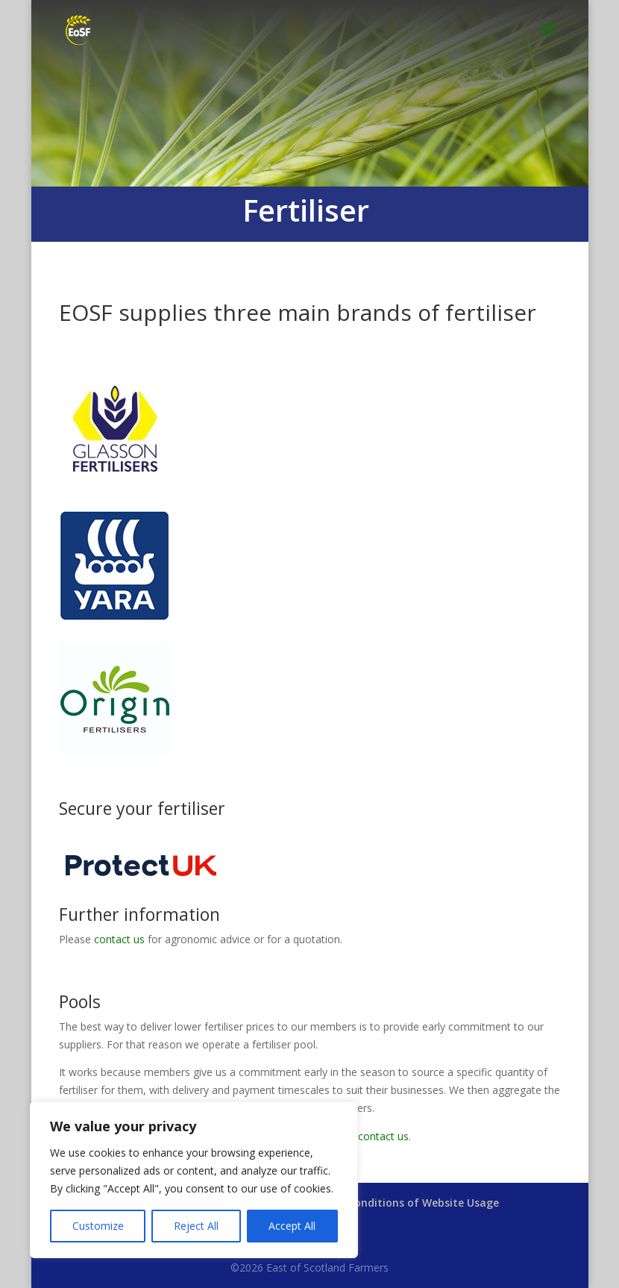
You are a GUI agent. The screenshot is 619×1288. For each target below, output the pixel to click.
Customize (98, 1226)
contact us (119, 939)
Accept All (291, 1226)
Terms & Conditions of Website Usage (400, 1202)
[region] (194, 1179)
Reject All (196, 1226)
